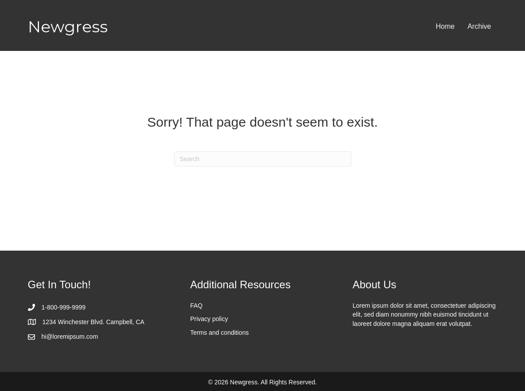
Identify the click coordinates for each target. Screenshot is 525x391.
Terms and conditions (219, 332)
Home (445, 26)
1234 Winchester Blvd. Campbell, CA (93, 321)
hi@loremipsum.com (70, 336)
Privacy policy (209, 318)
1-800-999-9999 (64, 307)
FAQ (196, 305)
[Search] (262, 158)
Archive (479, 26)
